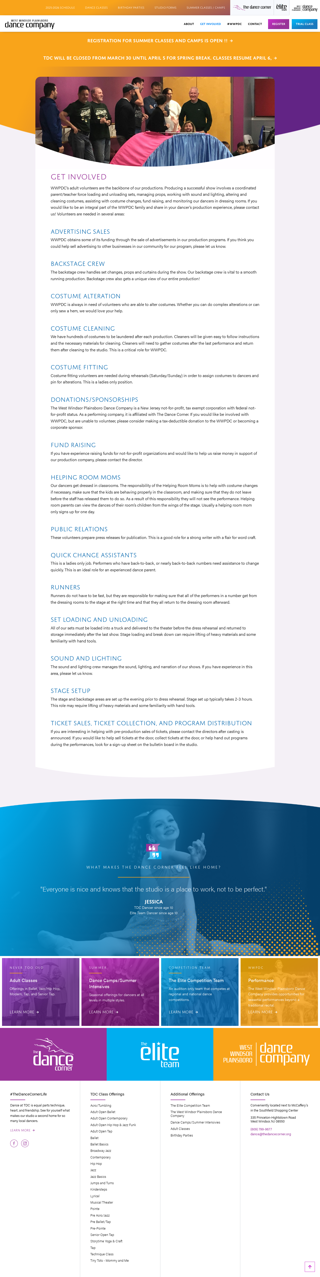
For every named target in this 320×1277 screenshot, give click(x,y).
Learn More (24, 1011)
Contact (255, 23)
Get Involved (210, 23)
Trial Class (304, 23)
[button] (189, 24)
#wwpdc (234, 23)
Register (278, 23)
